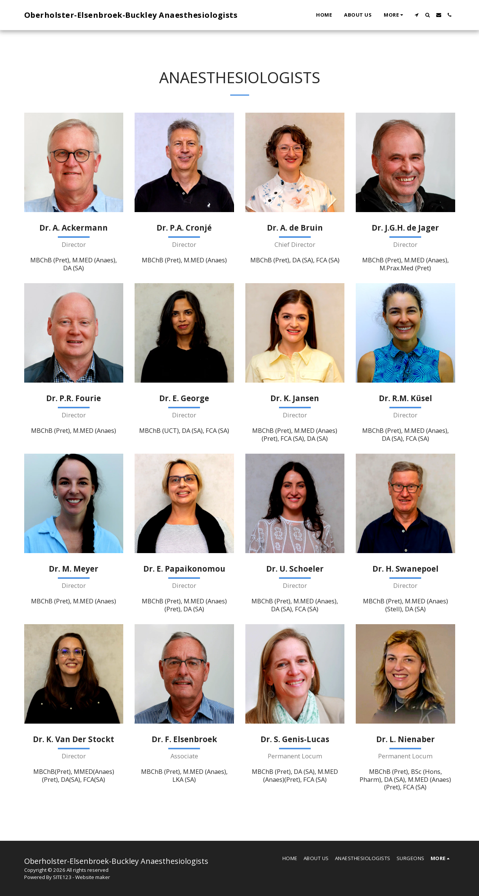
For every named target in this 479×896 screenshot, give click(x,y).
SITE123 (62, 877)
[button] (417, 14)
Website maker (92, 877)
